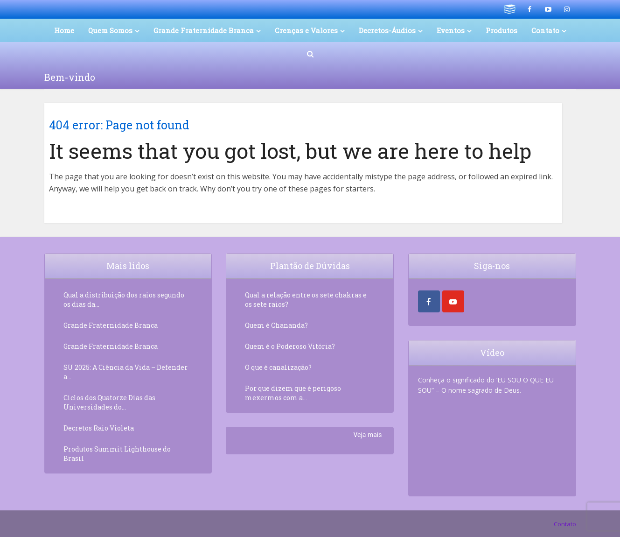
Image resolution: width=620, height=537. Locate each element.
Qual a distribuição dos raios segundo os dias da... (123, 299)
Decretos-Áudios (387, 30)
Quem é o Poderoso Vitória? (290, 346)
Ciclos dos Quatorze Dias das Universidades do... (109, 402)
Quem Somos (110, 30)
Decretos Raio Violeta (98, 428)
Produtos (501, 30)
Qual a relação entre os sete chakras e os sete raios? (306, 299)
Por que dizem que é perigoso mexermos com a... (293, 393)
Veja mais (367, 434)
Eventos (451, 30)
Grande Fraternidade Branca (203, 30)
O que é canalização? (278, 367)
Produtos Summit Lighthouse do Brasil (117, 454)
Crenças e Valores (306, 30)
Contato (545, 30)
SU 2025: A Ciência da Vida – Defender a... (125, 372)
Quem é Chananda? (276, 325)
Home (64, 30)
